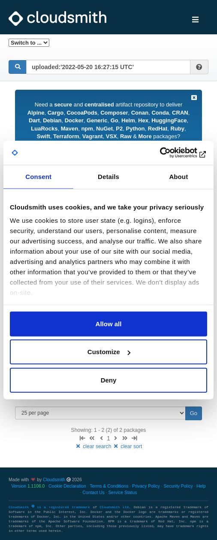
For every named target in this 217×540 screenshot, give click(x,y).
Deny (109, 379)
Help (200, 486)
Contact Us (93, 492)
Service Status (122, 492)
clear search (94, 446)
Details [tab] (108, 176)
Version (28, 486)
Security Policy (178, 486)
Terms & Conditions (109, 486)
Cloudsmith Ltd (114, 507)
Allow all (109, 323)
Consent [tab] (38, 176)
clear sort (127, 446)
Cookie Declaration (67, 486)
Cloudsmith (54, 479)
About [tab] (178, 176)
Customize (108, 351)
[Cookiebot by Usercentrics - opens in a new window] (169, 152)
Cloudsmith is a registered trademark (51, 507)
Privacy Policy (146, 486)
